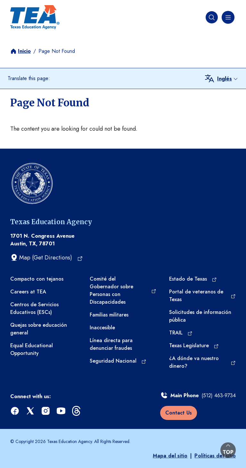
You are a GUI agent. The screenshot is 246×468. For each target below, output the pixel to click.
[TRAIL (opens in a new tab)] (181, 333)
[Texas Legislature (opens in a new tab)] (194, 345)
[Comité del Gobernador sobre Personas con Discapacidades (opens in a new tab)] (123, 290)
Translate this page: (29, 78)
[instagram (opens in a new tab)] (46, 411)
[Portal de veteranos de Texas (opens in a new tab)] (202, 295)
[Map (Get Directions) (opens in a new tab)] (46, 257)
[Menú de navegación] (227, 17)
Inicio (24, 51)
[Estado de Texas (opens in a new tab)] (193, 279)
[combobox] (227, 79)
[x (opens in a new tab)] (31, 411)
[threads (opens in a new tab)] (77, 411)
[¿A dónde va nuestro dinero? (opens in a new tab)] (202, 362)
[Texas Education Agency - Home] (35, 17)
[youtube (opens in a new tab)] (61, 411)
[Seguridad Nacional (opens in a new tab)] (118, 361)
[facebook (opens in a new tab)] (15, 411)
